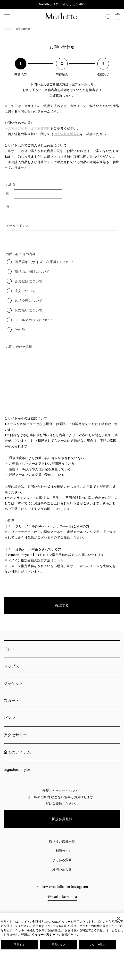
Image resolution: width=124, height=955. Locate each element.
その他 (16, 329)
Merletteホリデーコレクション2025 (62, 4)
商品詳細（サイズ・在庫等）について (40, 261)
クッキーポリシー (43, 934)
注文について (21, 290)
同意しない (58, 944)
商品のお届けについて (28, 271)
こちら (58, 560)
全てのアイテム (17, 752)
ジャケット (13, 683)
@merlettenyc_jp (62, 896)
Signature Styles (17, 769)
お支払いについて (25, 310)
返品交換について (25, 300)
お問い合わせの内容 (20, 254)
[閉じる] (118, 918)
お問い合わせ (62, 869)
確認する (62, 605)
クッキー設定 (97, 944)
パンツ (9, 717)
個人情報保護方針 (67, 134)
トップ (8, 28)
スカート (11, 700)
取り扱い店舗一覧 (62, 842)
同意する (19, 944)
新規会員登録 (62, 819)
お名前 (11, 185)
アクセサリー (15, 734)
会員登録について (25, 281)
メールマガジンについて (30, 320)
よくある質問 (40, 128)
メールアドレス (17, 225)
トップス (11, 666)
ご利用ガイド (17, 128)
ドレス (9, 649)
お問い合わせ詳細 (19, 347)
